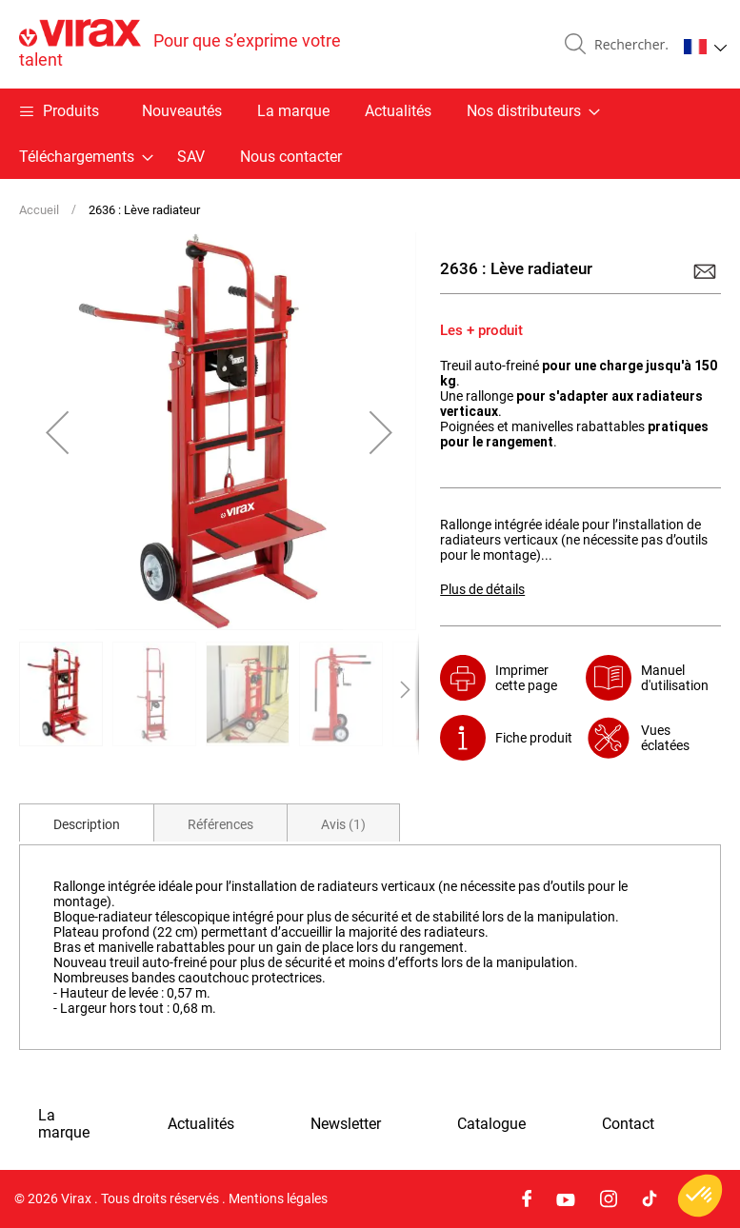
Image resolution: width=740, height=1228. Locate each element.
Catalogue (491, 1124)
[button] (705, 46)
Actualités (398, 111)
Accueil (39, 210)
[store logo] (194, 44)
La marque (293, 111)
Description (86, 824)
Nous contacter (291, 157)
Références (220, 824)
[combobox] (628, 45)
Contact (628, 1124)
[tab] (86, 822)
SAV (191, 157)
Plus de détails (482, 589)
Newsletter (345, 1124)
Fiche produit (533, 737)
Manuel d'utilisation (675, 678)
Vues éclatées (665, 738)
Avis (343, 824)
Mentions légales (278, 1198)
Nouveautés (182, 111)
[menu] (370, 134)
